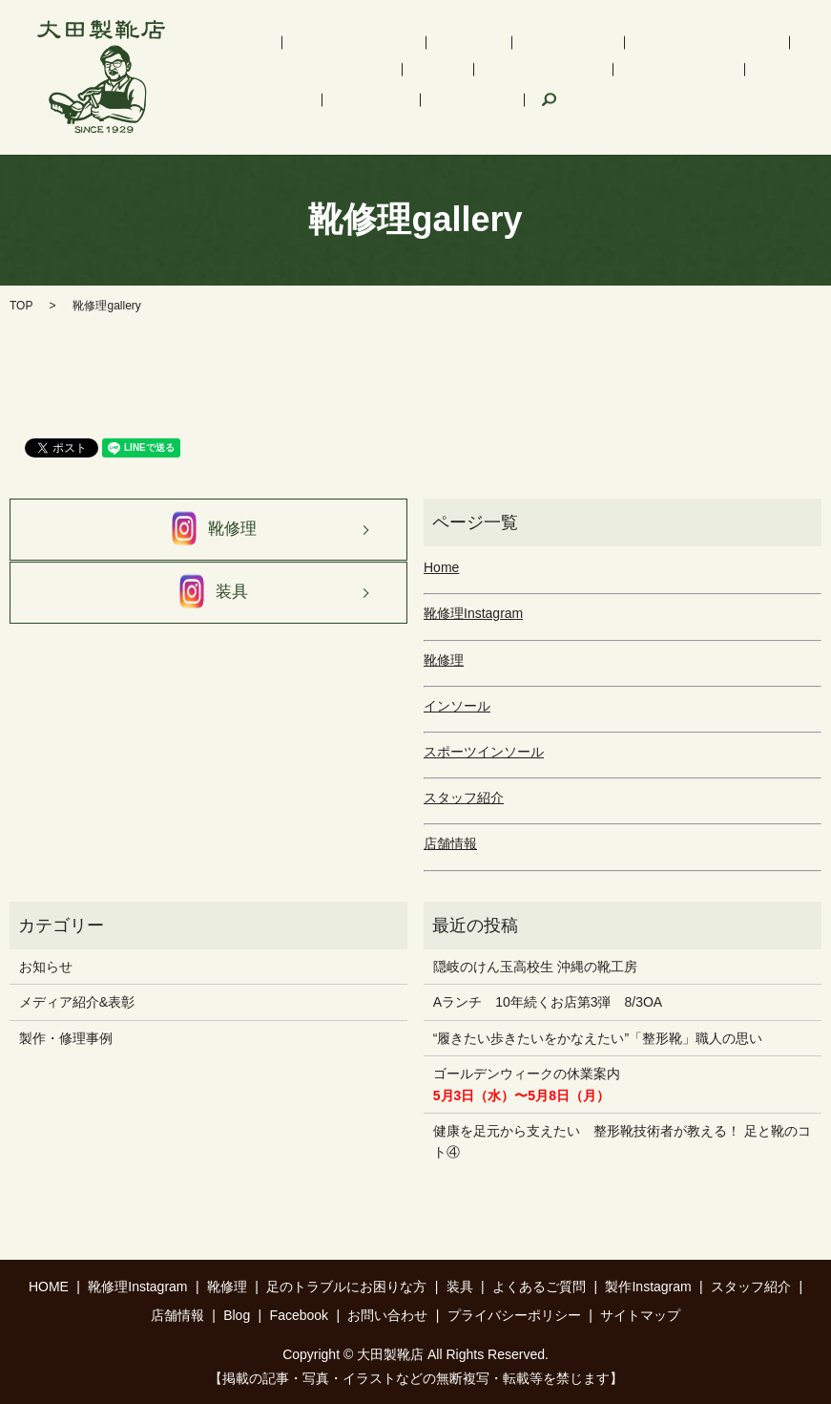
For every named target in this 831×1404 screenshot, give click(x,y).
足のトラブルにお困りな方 (286, 72)
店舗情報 (233, 105)
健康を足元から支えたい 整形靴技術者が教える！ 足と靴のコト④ (622, 1141)
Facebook (308, 105)
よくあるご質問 (477, 72)
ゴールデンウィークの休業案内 (526, 1084)
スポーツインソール (588, 45)
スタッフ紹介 (688, 72)
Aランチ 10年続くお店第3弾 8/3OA (547, 1002)
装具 (398, 72)
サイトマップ (640, 1315)
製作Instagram (586, 72)
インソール (475, 45)
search (370, 105)
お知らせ (46, 966)
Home (441, 567)
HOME (226, 45)
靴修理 (403, 45)
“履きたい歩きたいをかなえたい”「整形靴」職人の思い (597, 1038)
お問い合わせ (387, 1315)
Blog (236, 1315)
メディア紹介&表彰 (77, 1002)
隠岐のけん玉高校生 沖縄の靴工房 (535, 966)
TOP (21, 305)
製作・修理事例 (66, 1038)
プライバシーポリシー (514, 1315)
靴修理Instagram (314, 45)
